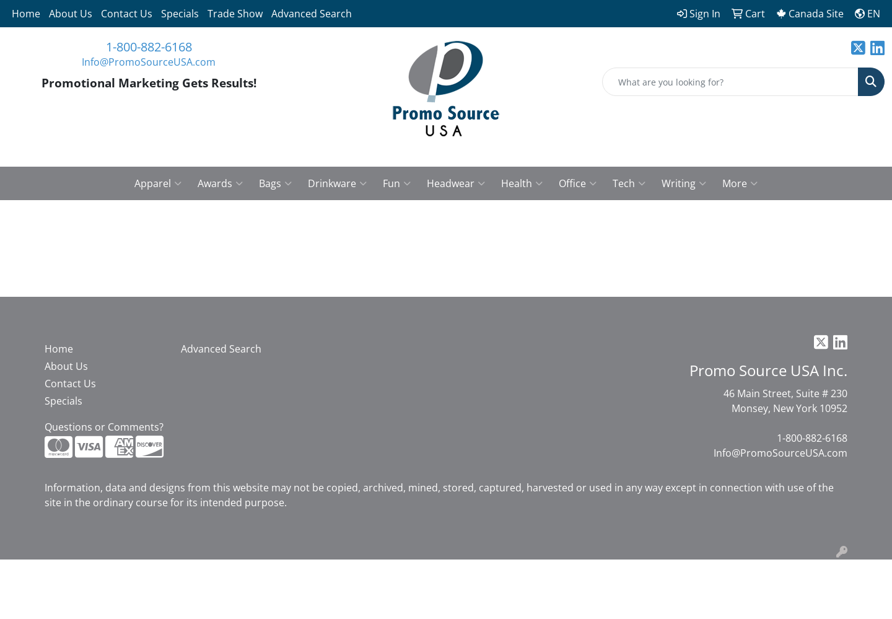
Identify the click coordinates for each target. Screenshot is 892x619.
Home (26, 13)
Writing (684, 183)
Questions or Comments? (104, 427)
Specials (180, 13)
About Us (70, 13)
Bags (275, 183)
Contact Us (126, 13)
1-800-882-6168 (149, 46)
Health (522, 183)
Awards (220, 183)
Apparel (157, 183)
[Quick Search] (730, 82)
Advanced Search (311, 13)
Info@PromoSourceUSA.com (149, 62)
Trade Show (235, 13)
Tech (629, 183)
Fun (397, 183)
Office (578, 183)
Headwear (456, 183)
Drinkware (337, 183)
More (740, 183)
